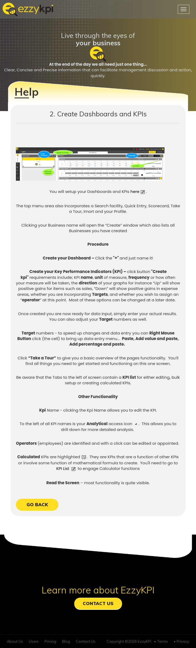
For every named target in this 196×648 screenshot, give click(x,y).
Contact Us (98, 603)
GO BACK (37, 504)
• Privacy (181, 641)
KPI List (66, 468)
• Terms (161, 641)
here (138, 191)
